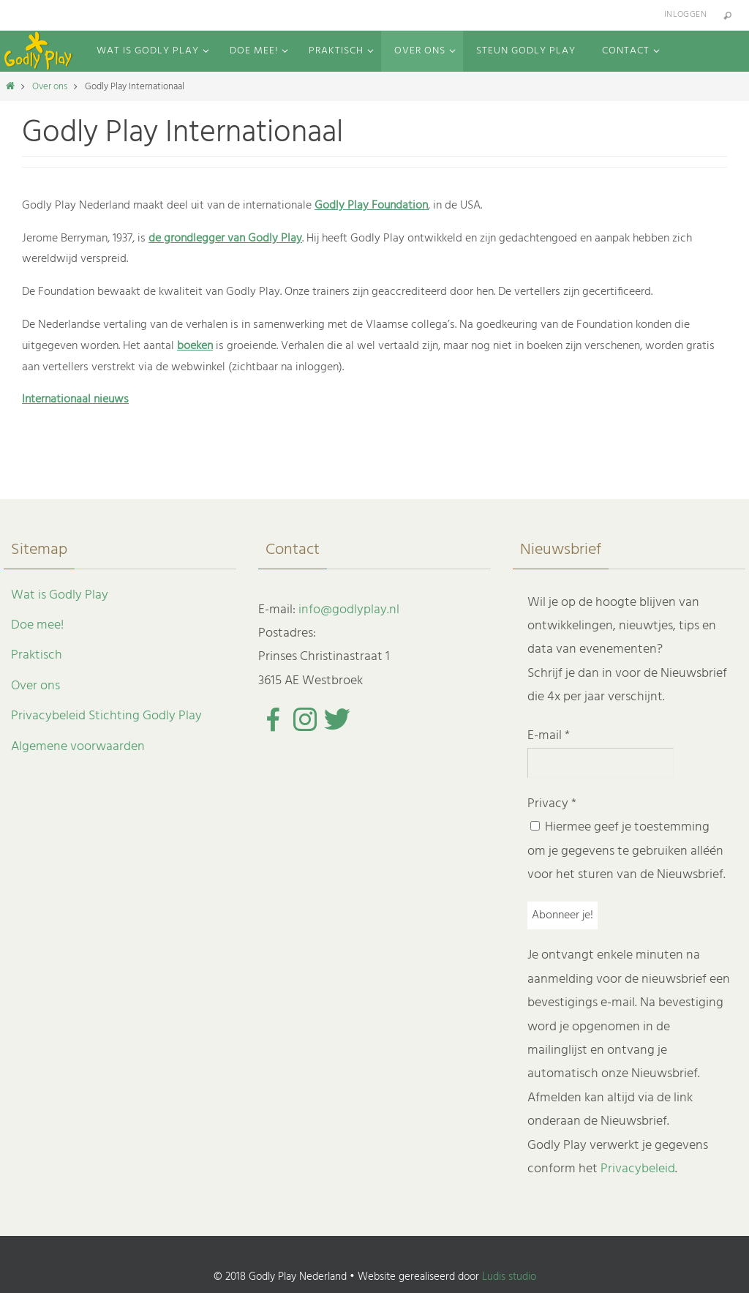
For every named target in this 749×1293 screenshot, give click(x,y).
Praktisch (36, 655)
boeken (195, 346)
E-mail (548, 735)
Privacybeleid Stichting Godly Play (106, 716)
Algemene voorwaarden (78, 746)
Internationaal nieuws (75, 399)
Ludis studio (509, 1277)
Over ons (49, 86)
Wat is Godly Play (59, 595)
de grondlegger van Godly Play (225, 238)
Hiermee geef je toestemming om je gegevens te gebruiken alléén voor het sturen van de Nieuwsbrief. (626, 851)
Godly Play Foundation (371, 205)
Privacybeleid (638, 1169)
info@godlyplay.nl (348, 610)
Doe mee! (37, 625)
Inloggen (685, 14)
